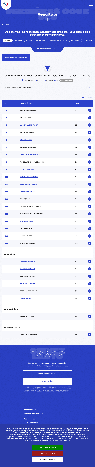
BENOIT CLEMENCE (29, 283)
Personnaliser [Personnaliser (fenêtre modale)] (47, 459)
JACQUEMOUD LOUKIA (30, 154)
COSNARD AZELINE (29, 177)
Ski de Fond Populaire (47, 40)
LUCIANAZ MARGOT (29, 125)
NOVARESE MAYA (27, 261)
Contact (28, 409)
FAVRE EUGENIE (27, 191)
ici (67, 391)
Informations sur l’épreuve (47, 87)
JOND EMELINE (27, 169)
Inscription (47, 381)
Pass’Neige (32, 422)
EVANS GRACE (26, 221)
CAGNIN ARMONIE (28, 184)
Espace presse (32, 413)
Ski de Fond (30, 40)
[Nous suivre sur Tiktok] (55, 354)
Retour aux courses (16, 57)
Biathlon (18, 40)
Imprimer (87, 97)
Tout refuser (47, 453)
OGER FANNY (26, 298)
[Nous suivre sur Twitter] (40, 354)
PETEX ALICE (26, 140)
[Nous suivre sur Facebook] (33, 354)
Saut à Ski (75, 40)
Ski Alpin (8, 40)
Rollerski (63, 40)
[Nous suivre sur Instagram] (48, 354)
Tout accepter (47, 447)
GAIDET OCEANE (27, 269)
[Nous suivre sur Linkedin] (62, 354)
